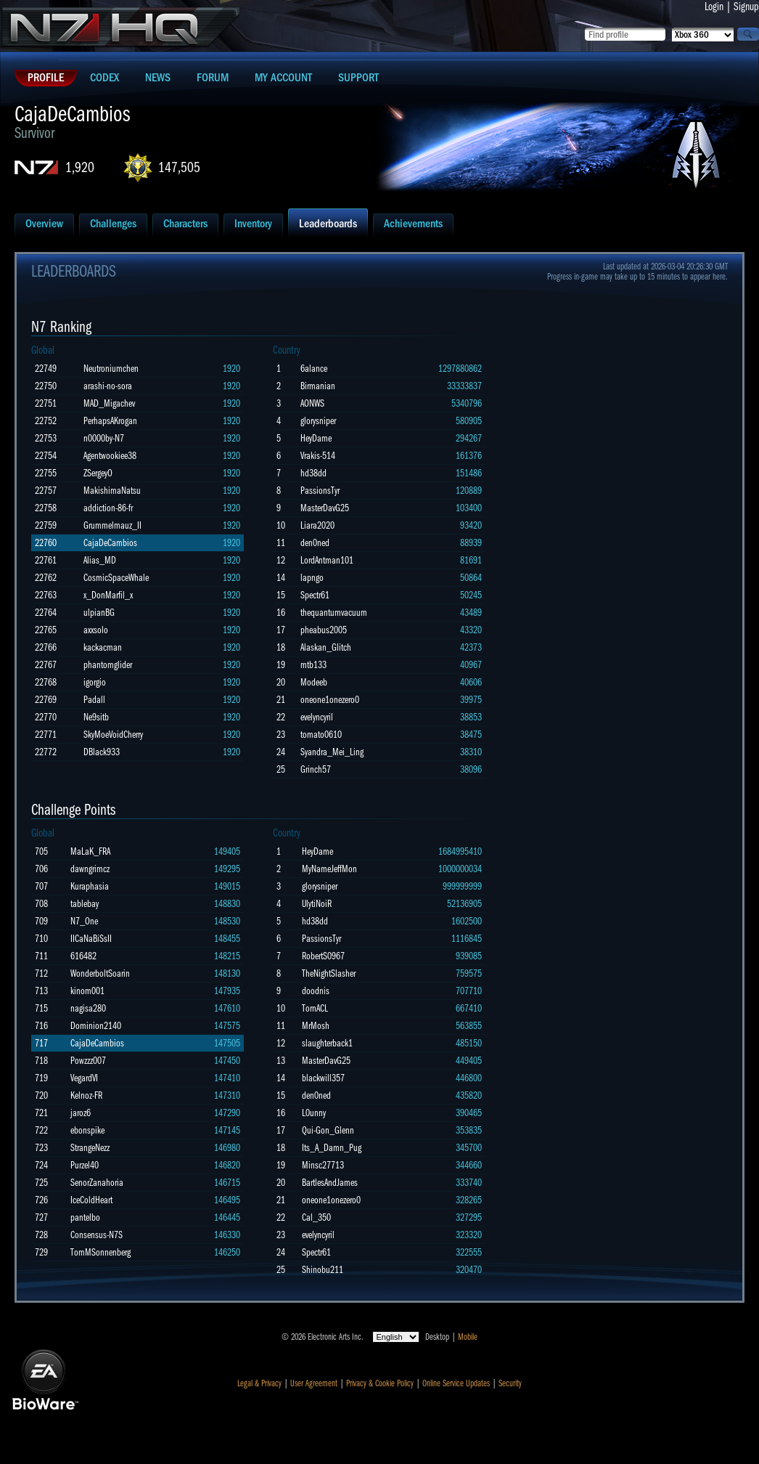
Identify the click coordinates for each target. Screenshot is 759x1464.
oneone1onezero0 (329, 700)
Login (714, 6)
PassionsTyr (320, 490)
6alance (313, 368)
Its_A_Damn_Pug (331, 1148)
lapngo (312, 578)
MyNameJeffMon (329, 869)
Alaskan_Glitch (325, 647)
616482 (83, 956)
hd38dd (313, 473)
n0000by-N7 (103, 438)
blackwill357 (323, 1078)
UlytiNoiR (317, 904)
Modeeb (313, 682)
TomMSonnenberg (100, 1252)
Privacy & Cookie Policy (380, 1383)
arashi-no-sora (107, 386)
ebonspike (87, 1130)
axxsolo (95, 630)
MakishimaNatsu (112, 490)
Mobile (467, 1337)
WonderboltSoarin (100, 973)
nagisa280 (88, 1008)
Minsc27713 (323, 1165)
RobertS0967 (323, 956)
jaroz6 (80, 1113)
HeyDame (316, 438)
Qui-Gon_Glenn (328, 1130)
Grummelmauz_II (112, 525)
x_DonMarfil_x (108, 595)
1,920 (79, 167)
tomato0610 (321, 734)
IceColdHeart (91, 1200)
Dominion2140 (95, 1026)
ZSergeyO (97, 473)
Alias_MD (99, 560)
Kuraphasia (89, 886)
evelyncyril (316, 717)
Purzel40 (84, 1165)
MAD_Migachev (109, 403)
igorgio (94, 682)
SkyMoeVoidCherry (113, 734)
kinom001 (87, 991)
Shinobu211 (322, 1270)
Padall (94, 700)
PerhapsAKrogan (110, 421)
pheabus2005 (323, 630)
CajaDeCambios (110, 543)
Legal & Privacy (259, 1383)
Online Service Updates (456, 1383)
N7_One (84, 921)
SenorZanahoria (96, 1182)
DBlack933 (101, 752)
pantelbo (85, 1217)
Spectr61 (314, 595)
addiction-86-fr (108, 508)
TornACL (315, 1008)
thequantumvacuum (333, 612)
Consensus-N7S (96, 1235)
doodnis (315, 991)
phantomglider (107, 665)
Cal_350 (316, 1217)
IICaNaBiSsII (91, 938)
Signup (746, 6)
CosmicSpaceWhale (116, 578)
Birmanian (317, 386)
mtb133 (313, 665)
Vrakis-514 (317, 456)
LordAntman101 (326, 560)
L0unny (314, 1113)
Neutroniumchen (111, 368)
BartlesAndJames (330, 1182)
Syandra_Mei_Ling (332, 752)
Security (510, 1383)
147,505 (179, 167)
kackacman (102, 647)
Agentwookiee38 (109, 456)
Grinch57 (315, 769)
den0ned (314, 543)
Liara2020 (317, 525)
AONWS (312, 403)
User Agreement (313, 1383)
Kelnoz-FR (86, 1095)
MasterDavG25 (324, 508)
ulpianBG (99, 612)
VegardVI (84, 1078)
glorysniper (318, 421)
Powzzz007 (88, 1060)
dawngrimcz (90, 869)
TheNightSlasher (329, 973)
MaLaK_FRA (90, 851)
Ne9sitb (96, 717)
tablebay (84, 904)
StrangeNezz (90, 1148)
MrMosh (315, 1026)
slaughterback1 (327, 1043)
